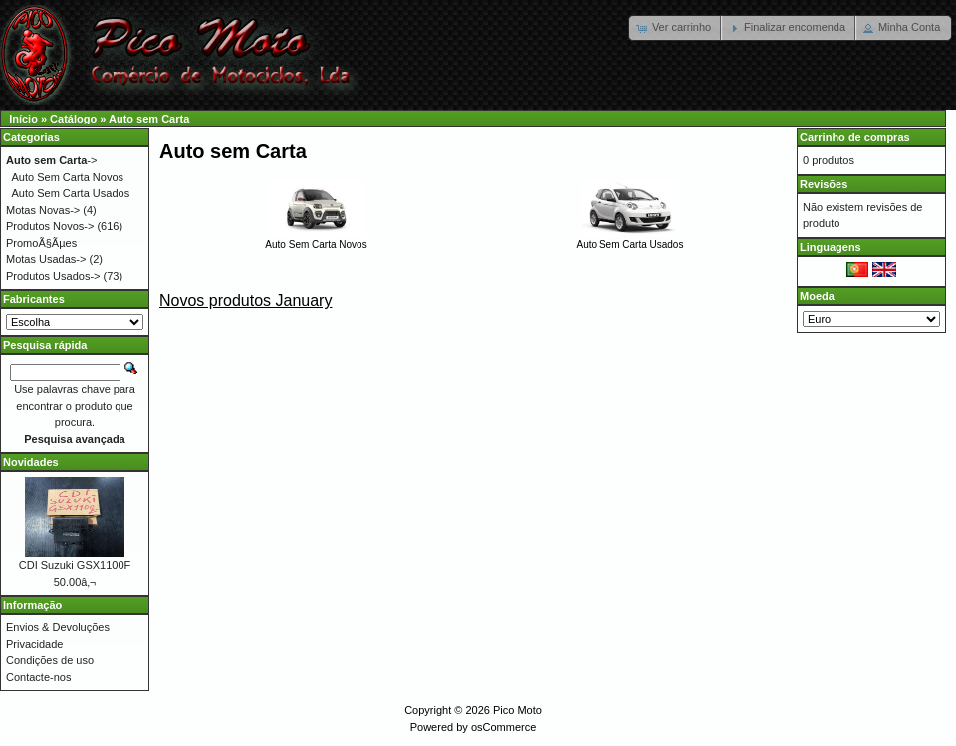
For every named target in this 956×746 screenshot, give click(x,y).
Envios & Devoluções (58, 627)
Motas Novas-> (43, 210)
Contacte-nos (38, 677)
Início (23, 118)
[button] (675, 28)
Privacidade (34, 644)
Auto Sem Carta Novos (315, 239)
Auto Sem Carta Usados (630, 239)
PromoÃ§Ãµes (41, 243)
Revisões (823, 184)
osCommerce (503, 727)
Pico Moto (517, 710)
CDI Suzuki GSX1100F (75, 565)
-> (51, 160)
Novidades (31, 462)
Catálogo (73, 118)
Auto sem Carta (149, 118)
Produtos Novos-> (50, 226)
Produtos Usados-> (53, 276)
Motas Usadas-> (46, 259)
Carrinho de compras (855, 137)
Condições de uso (50, 660)
